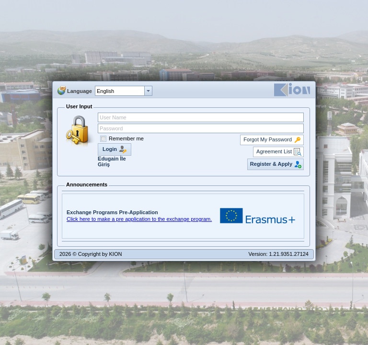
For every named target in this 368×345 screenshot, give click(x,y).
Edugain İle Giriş (112, 161)
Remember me (126, 138)
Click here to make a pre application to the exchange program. (139, 219)
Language (79, 91)
